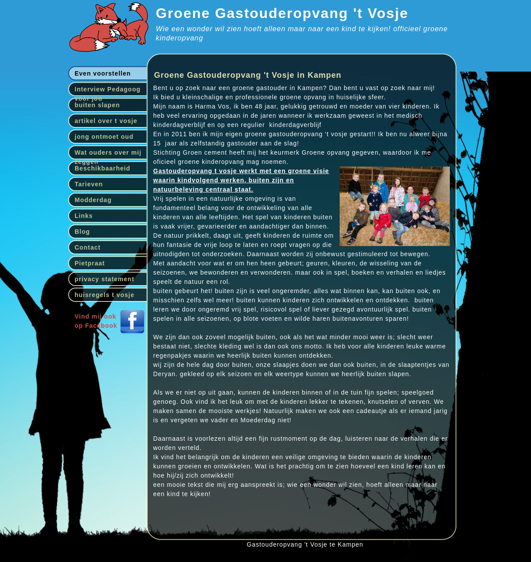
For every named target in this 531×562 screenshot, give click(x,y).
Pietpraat (90, 263)
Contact (87, 247)
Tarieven (89, 184)
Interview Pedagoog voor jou (107, 91)
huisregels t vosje (104, 294)
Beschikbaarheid (102, 168)
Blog (82, 231)
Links (84, 215)
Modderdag (93, 199)
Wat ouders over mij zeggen (108, 154)
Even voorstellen (103, 73)
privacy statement (104, 279)
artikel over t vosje (106, 120)
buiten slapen (97, 105)
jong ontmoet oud (104, 136)
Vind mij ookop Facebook (96, 321)
